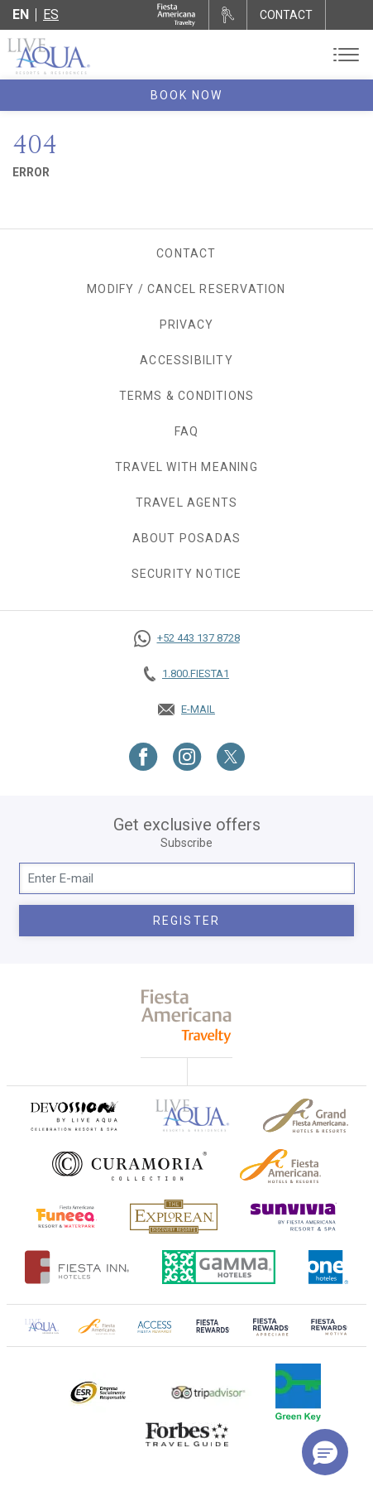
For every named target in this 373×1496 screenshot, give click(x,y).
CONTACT (286, 15)
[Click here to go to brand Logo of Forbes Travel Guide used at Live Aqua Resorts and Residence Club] (187, 1433)
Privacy (186, 324)
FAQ (187, 431)
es (51, 14)
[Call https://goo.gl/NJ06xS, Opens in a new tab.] (186, 638)
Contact (186, 253)
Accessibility (186, 360)
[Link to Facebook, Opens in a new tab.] (143, 757)
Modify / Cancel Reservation (186, 289)
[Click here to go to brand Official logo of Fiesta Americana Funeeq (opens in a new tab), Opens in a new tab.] (66, 1217)
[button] (325, 1452)
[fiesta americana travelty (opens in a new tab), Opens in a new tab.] (186, 1016)
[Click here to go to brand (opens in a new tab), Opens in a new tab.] (73, 1116)
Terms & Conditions (187, 395)
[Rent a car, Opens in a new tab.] (227, 15)
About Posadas (186, 538)
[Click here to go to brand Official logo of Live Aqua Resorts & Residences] (192, 1116)
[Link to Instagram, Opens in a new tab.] (187, 757)
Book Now (187, 95)
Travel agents (187, 502)
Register (186, 920)
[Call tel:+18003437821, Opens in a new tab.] (186, 674)
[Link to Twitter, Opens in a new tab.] (231, 757)
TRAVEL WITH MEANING (186, 467)
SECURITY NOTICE (187, 573)
